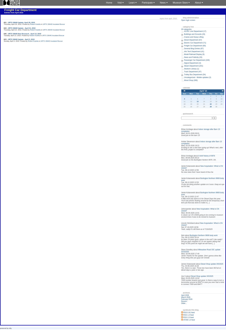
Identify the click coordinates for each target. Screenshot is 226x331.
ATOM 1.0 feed (189, 320)
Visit (120, 2)
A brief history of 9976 (206, 156)
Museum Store (181, 2)
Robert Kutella (35, 24)
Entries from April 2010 (13, 13)
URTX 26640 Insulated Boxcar (54, 24)
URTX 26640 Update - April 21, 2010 (21, 28)
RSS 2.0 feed (188, 317)
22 (211, 104)
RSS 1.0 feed (188, 315)
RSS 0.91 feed (189, 313)
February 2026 (186, 299)
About (199, 2)
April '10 (203, 91)
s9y (10, 328)
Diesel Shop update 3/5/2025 (212, 264)
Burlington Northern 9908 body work (203, 235)
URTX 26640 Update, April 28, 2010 (21, 22)
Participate (148, 2)
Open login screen (188, 20)
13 (197, 101)
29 (211, 107)
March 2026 (185, 297)
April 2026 (185, 295)
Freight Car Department (20, 10)
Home (109, 2)
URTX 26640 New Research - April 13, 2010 (24, 34)
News (163, 2)
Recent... (184, 301)
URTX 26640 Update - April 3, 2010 (21, 39)
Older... (184, 303)
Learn (133, 2)
